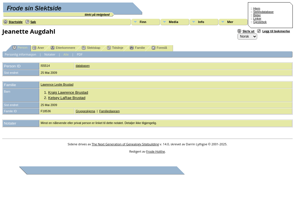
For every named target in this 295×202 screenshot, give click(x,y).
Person (20, 47)
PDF (79, 54)
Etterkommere (63, 48)
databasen (83, 65)
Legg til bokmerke (276, 31)
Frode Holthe (155, 151)
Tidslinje (115, 48)
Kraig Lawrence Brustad (68, 92)
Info (201, 22)
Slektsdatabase (263, 11)
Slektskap (91, 48)
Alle (66, 54)
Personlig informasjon (20, 54)
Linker (257, 18)
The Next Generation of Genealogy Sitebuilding (125, 144)
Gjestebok (260, 22)
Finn (143, 22)
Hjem (256, 8)
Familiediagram (109, 111)
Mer (230, 22)
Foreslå (159, 48)
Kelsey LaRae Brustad (67, 98)
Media (173, 22)
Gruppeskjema (85, 111)
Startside (16, 22)
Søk (33, 22)
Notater (50, 54)
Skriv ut (248, 31)
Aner (38, 48)
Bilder (257, 15)
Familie (137, 48)
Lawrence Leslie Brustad (57, 84)
